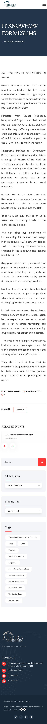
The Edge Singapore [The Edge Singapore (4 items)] (16, 581)
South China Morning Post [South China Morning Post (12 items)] (19, 569)
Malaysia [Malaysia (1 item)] (12, 550)
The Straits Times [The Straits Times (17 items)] (15, 588)
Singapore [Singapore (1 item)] (13, 563)
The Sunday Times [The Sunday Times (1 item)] (16, 594)
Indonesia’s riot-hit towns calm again (18, 435)
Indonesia (20, 410)
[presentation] (4, 446)
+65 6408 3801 (13, 680)
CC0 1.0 (20, 709)
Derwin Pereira (13, 391)
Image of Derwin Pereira (12, 706)
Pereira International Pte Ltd (33, 706)
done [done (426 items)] (23, 544)
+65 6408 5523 (13, 675)
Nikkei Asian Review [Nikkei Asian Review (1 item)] (16, 556)
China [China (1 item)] (11, 544)
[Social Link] (16, 717)
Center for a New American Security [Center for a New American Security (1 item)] (23, 537)
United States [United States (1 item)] (14, 600)
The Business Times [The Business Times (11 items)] (16, 575)
